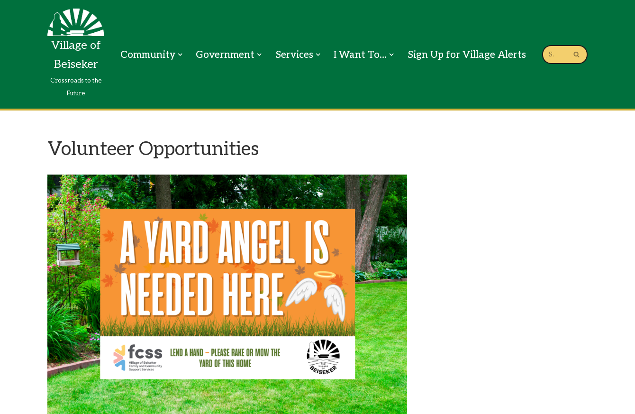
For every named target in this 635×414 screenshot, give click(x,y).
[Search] (554, 54)
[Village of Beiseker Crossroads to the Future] (75, 54)
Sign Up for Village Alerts (467, 55)
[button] (180, 54)
